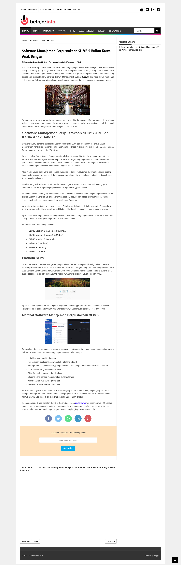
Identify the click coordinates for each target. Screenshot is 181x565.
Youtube (61, 30)
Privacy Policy (45, 9)
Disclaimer (57, 9)
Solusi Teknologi (86, 30)
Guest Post (77, 9)
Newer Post (26, 541)
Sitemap (67, 9)
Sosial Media (48, 30)
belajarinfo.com (37, 556)
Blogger (101, 30)
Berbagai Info (115, 30)
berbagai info (56, 62)
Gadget (36, 30)
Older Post (111, 541)
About (23, 9)
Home (25, 30)
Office (72, 30)
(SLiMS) (85, 77)
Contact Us (32, 9)
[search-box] (144, 30)
